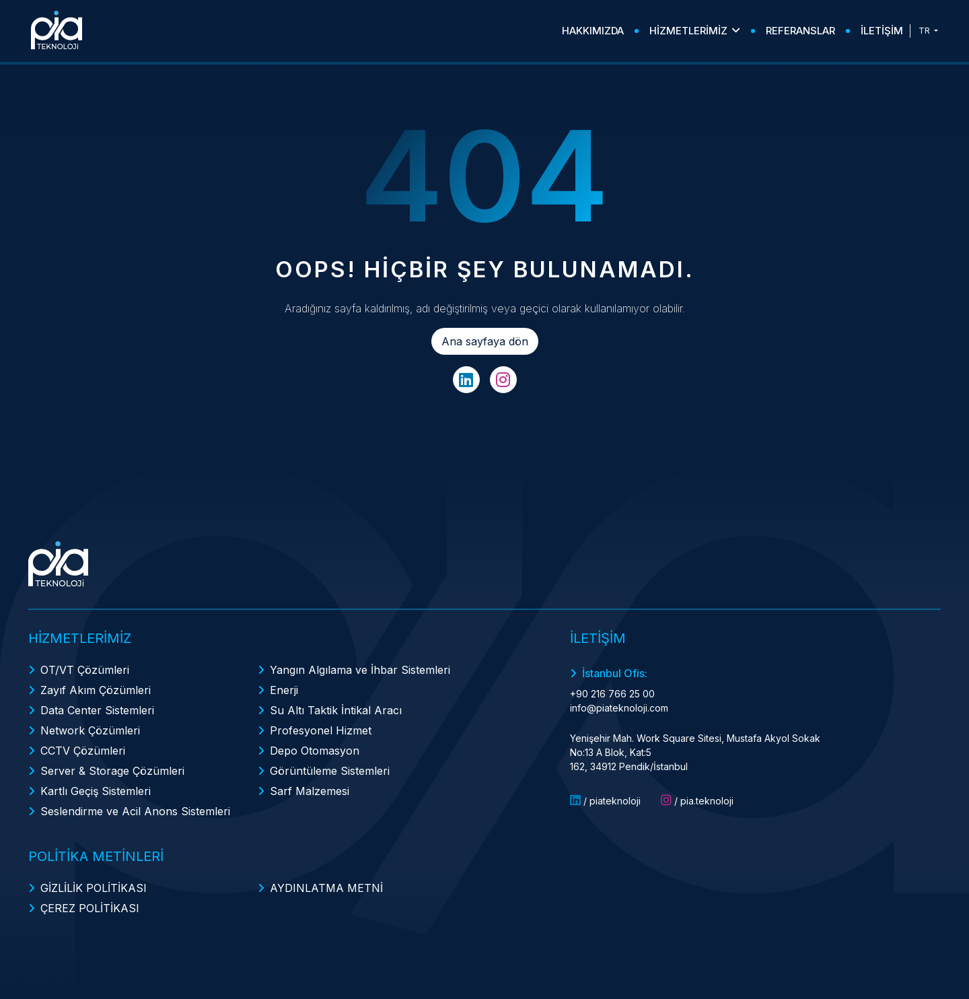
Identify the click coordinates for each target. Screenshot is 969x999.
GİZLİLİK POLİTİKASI (93, 888)
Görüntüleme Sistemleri (330, 771)
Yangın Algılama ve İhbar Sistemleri (360, 670)
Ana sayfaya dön (484, 341)
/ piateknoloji (605, 800)
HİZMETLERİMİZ (694, 30)
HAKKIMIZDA (593, 30)
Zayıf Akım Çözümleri (95, 690)
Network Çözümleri (90, 730)
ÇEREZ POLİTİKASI (89, 908)
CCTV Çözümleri (82, 750)
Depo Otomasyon (314, 750)
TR (925, 31)
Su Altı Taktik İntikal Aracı (336, 710)
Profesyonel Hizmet (320, 730)
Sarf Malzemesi (309, 791)
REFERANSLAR (800, 30)
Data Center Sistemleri (97, 710)
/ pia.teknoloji (697, 800)
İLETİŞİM (882, 30)
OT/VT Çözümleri (84, 670)
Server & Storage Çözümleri (112, 771)
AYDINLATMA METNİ (326, 888)
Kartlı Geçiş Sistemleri (95, 791)
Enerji (284, 690)
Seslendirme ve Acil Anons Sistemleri (135, 811)
